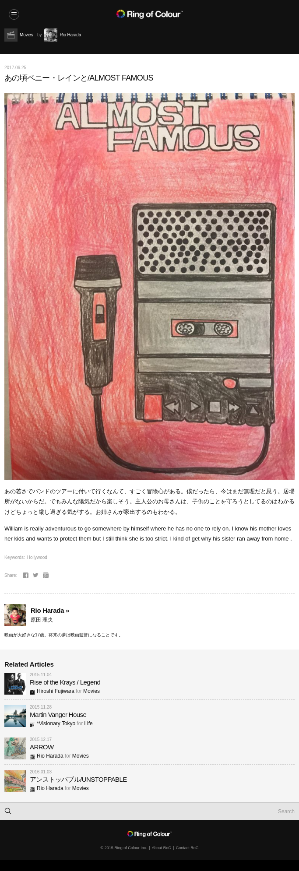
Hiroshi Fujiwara (52, 691)
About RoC (161, 848)
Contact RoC (187, 848)
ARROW (42, 747)
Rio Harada (46, 756)
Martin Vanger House (58, 714)
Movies (91, 691)
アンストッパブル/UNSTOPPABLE (78, 779)
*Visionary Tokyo (52, 723)
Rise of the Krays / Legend (65, 682)
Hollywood (37, 557)
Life (88, 723)
